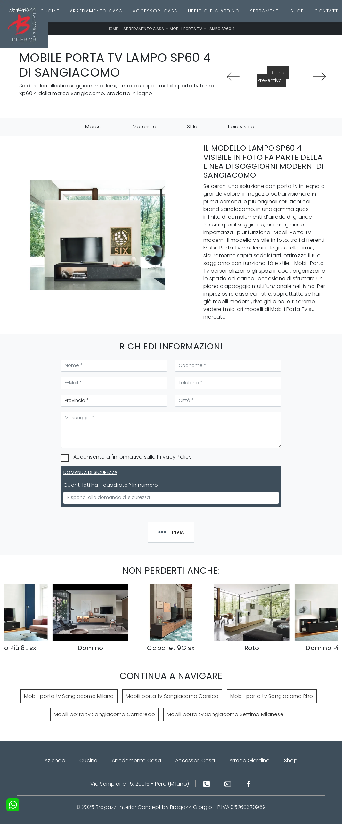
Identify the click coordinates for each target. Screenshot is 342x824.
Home (112, 28)
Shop (297, 11)
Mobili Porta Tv (186, 28)
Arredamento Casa (96, 11)
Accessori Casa (155, 11)
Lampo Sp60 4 (221, 28)
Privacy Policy (174, 457)
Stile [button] (192, 126)
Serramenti (265, 11)
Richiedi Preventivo (273, 76)
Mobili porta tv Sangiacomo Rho (271, 696)
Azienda (19, 11)
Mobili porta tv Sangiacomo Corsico (172, 696)
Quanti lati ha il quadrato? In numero (110, 485)
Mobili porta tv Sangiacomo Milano (69, 696)
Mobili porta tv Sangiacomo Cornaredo (104, 714)
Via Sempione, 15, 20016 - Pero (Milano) (139, 783)
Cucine (50, 11)
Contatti (326, 11)
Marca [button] (93, 126)
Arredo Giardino (249, 760)
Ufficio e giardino (214, 11)
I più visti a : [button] (242, 126)
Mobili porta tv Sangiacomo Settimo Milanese (225, 714)
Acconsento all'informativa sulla (132, 457)
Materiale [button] (144, 126)
